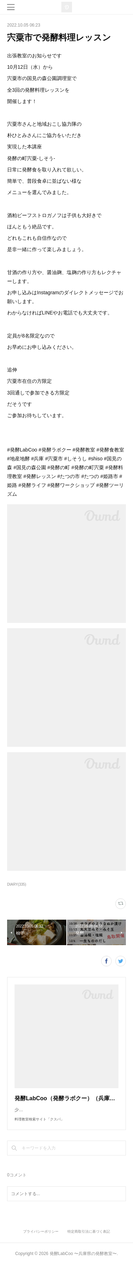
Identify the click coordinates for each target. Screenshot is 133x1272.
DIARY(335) (16, 884)
